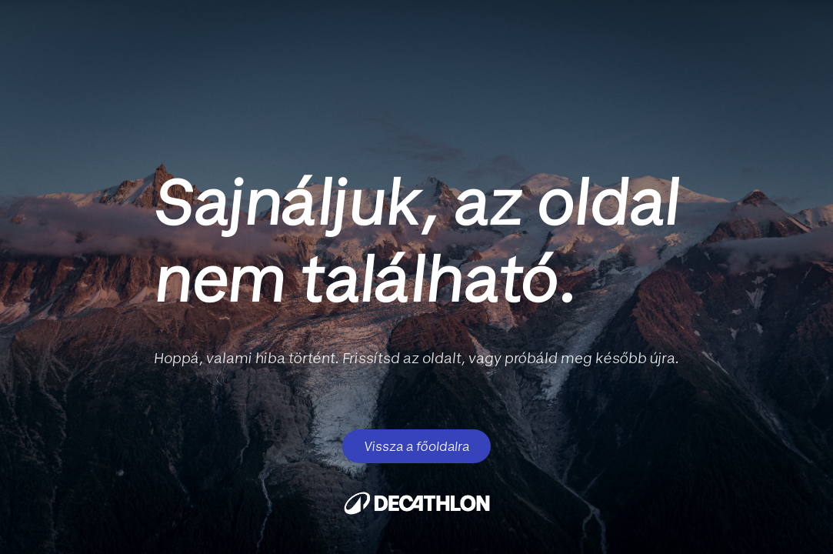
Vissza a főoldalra (416, 446)
